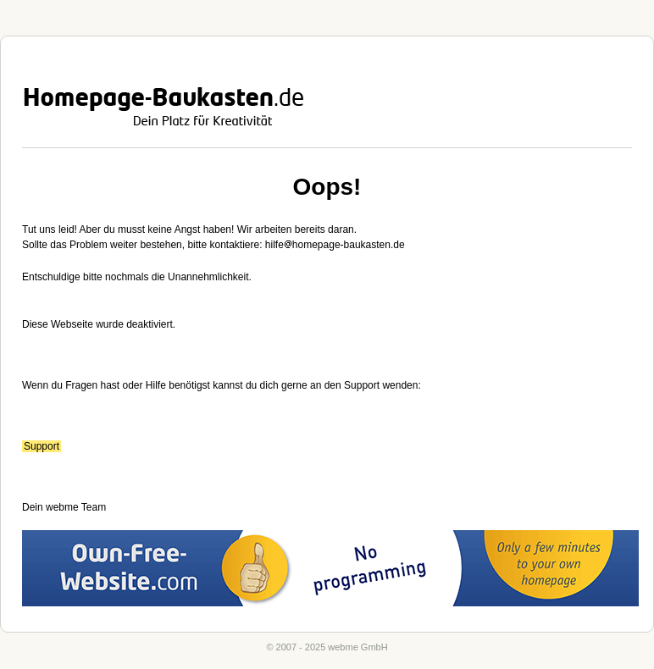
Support (41, 446)
